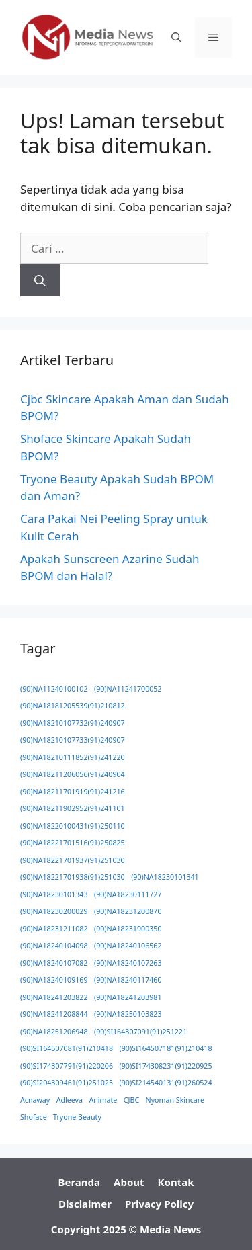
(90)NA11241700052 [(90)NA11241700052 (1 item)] (128, 689)
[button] (176, 37)
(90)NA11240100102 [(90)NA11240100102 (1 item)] (54, 689)
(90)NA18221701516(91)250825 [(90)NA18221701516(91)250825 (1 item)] (72, 842)
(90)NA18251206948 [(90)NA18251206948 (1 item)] (54, 1031)
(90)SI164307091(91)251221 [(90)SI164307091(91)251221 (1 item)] (140, 1031)
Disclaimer (85, 1203)
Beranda (79, 1182)
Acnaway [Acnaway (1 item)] (35, 1100)
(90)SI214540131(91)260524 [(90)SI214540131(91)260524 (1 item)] (166, 1082)
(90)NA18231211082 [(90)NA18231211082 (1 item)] (54, 928)
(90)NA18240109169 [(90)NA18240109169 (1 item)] (54, 980)
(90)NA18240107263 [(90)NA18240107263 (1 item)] (128, 963)
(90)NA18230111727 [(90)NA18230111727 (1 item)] (128, 894)
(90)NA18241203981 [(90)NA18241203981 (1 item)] (128, 997)
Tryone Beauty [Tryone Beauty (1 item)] (77, 1117)
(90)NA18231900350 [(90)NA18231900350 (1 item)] (128, 928)
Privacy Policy (159, 1203)
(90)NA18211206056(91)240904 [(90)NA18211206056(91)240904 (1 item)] (72, 774)
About (129, 1182)
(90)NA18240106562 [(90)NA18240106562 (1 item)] (128, 945)
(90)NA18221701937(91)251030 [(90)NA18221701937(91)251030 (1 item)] (72, 860)
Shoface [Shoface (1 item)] (33, 1117)
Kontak (176, 1182)
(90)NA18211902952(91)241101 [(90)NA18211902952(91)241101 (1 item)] (72, 808)
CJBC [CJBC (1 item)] (131, 1100)
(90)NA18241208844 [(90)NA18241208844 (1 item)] (54, 1014)
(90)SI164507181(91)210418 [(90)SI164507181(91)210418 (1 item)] (166, 1048)
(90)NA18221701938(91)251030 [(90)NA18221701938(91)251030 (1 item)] (72, 877)
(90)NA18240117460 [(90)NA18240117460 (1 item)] (128, 980)
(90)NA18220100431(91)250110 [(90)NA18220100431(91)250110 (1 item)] (72, 826)
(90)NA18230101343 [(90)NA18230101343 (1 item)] (54, 894)
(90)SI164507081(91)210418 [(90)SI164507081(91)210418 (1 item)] (66, 1048)
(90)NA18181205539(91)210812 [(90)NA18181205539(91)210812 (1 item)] (72, 705)
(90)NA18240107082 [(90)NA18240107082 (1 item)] (54, 963)
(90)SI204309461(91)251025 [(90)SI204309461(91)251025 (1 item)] (66, 1082)
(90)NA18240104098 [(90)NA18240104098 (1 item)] (54, 945)
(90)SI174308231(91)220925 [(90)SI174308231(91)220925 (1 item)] (166, 1066)
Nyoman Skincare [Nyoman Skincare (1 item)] (175, 1100)
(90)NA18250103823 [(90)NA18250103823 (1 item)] (128, 1014)
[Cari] (40, 280)
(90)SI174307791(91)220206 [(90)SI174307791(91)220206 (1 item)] (66, 1066)
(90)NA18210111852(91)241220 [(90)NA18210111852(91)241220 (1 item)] (72, 757)
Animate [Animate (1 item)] (103, 1100)
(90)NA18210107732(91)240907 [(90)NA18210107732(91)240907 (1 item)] (72, 723)
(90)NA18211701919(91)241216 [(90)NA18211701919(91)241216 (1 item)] (72, 791)
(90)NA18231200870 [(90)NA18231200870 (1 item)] (128, 911)
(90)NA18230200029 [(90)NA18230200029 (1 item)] (54, 911)
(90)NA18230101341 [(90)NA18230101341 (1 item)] (165, 877)
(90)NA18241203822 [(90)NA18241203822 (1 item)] (54, 997)
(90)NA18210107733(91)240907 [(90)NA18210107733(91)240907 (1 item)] (72, 740)
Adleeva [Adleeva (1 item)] (69, 1100)
